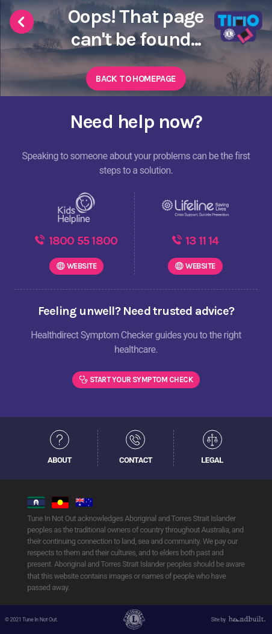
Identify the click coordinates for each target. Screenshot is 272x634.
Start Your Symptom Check (141, 379)
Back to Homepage (136, 78)
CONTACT (135, 460)
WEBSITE (81, 265)
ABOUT (60, 460)
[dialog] (249, 610)
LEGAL (212, 460)
